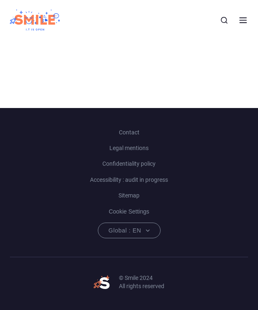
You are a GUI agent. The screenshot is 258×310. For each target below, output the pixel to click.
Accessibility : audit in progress (129, 179)
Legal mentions (129, 148)
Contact (129, 132)
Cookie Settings (129, 211)
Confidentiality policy (129, 163)
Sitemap (129, 195)
